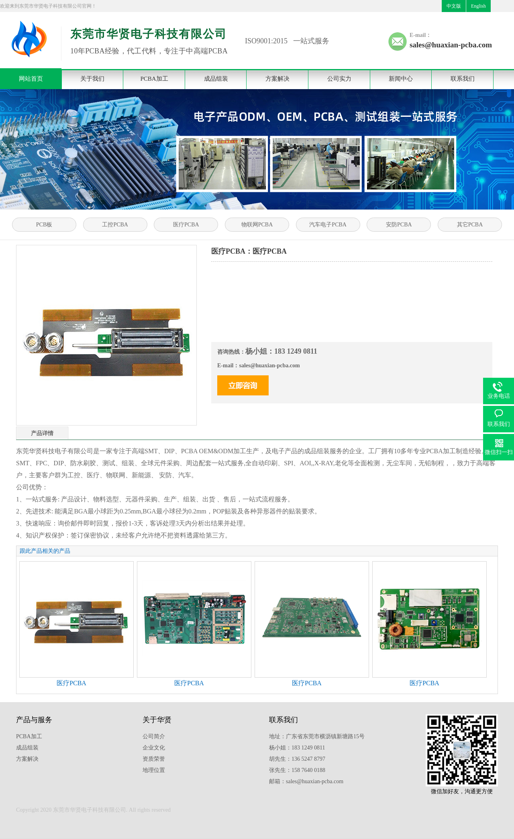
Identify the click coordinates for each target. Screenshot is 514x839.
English (478, 6)
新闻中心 (401, 78)
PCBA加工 (154, 78)
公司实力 (339, 78)
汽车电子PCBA (328, 225)
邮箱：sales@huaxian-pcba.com (306, 781)
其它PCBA (470, 225)
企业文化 (154, 748)
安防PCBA (399, 225)
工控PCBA (115, 225)
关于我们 (92, 78)
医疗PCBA (186, 225)
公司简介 (154, 736)
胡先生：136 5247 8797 (297, 759)
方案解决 (277, 78)
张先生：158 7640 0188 (297, 770)
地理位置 (154, 770)
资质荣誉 (154, 759)
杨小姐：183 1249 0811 (297, 748)
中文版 (454, 6)
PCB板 (44, 225)
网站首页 (31, 78)
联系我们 (463, 78)
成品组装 (216, 78)
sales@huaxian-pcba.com (451, 45)
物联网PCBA (257, 225)
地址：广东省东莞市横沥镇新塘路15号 (317, 736)
